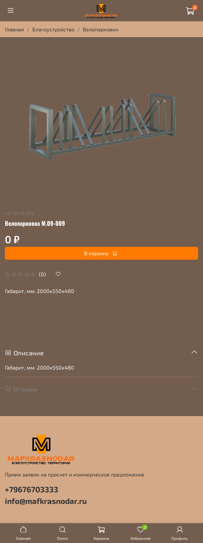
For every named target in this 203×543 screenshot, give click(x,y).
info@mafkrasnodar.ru (46, 501)
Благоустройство (53, 29)
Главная (14, 29)
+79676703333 (31, 489)
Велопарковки (100, 29)
